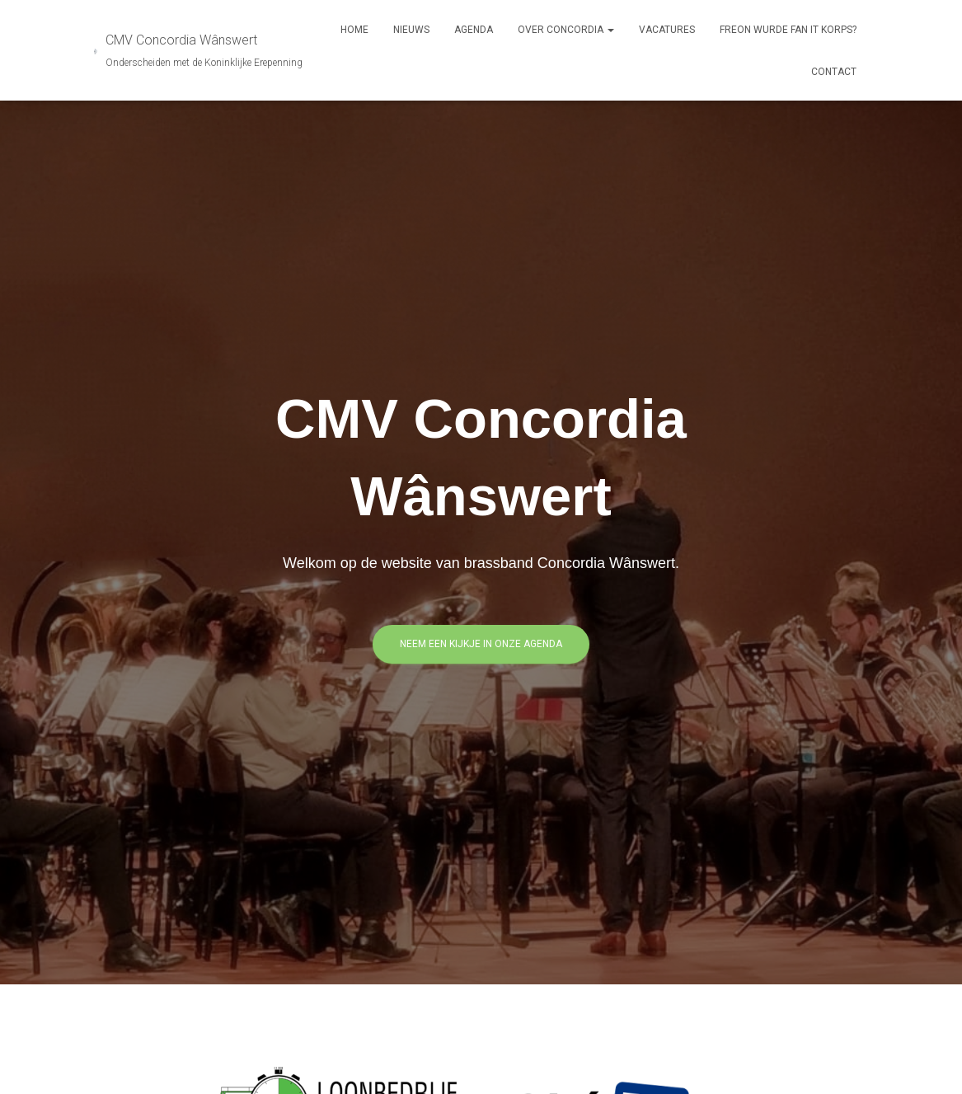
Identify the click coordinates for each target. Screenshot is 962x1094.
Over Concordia (566, 29)
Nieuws (411, 29)
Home (354, 29)
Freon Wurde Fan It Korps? (788, 29)
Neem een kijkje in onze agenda (481, 644)
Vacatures (667, 29)
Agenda (473, 29)
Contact (833, 71)
